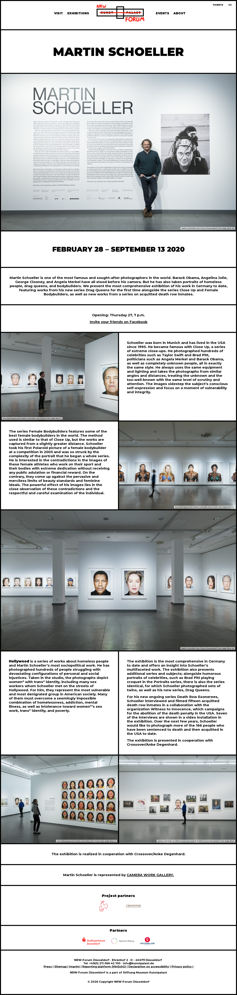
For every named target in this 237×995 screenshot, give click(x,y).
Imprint (74, 966)
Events (162, 13)
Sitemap (60, 966)
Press (48, 966)
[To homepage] (120, 14)
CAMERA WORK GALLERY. (150, 875)
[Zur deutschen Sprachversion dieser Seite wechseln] (230, 5)
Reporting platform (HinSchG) (104, 966)
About (179, 13)
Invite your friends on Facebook (118, 322)
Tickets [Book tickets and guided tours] (218, 5)
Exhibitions (78, 13)
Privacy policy (182, 966)
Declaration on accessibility (148, 966)
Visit (58, 13)
